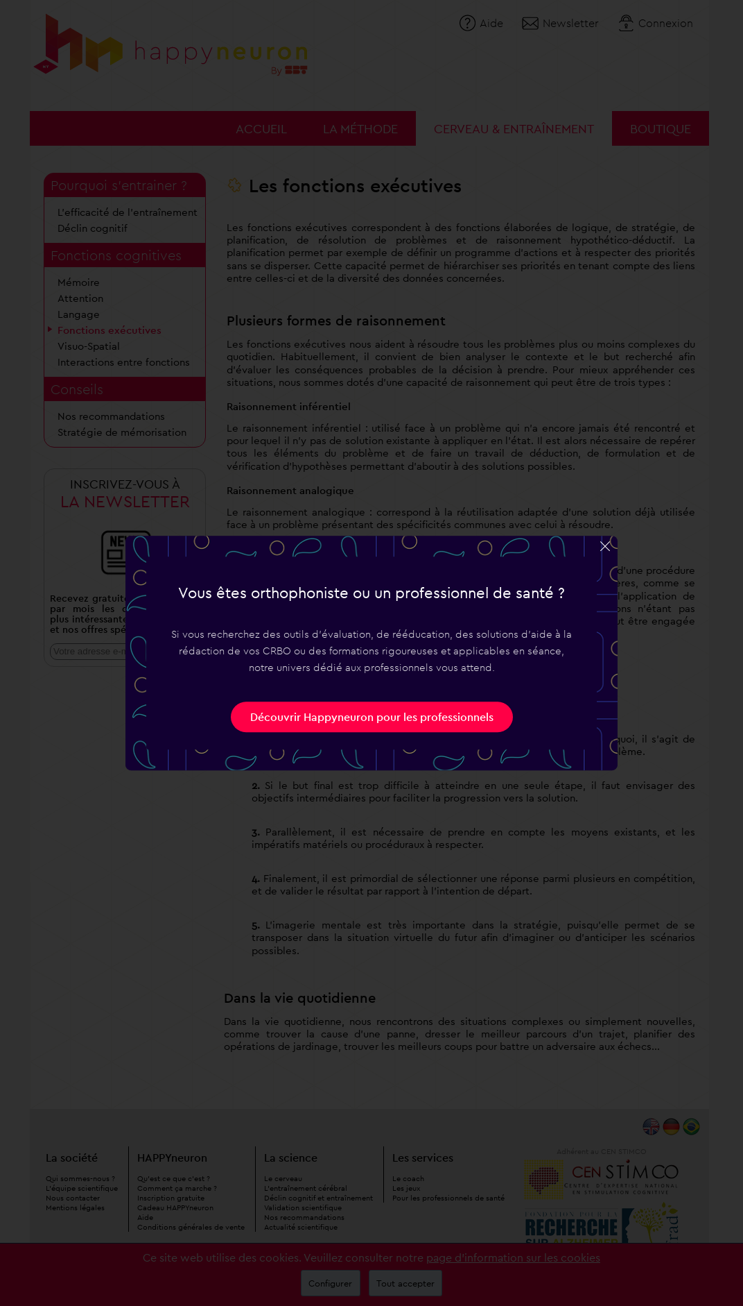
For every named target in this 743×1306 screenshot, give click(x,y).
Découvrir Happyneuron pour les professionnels (371, 717)
